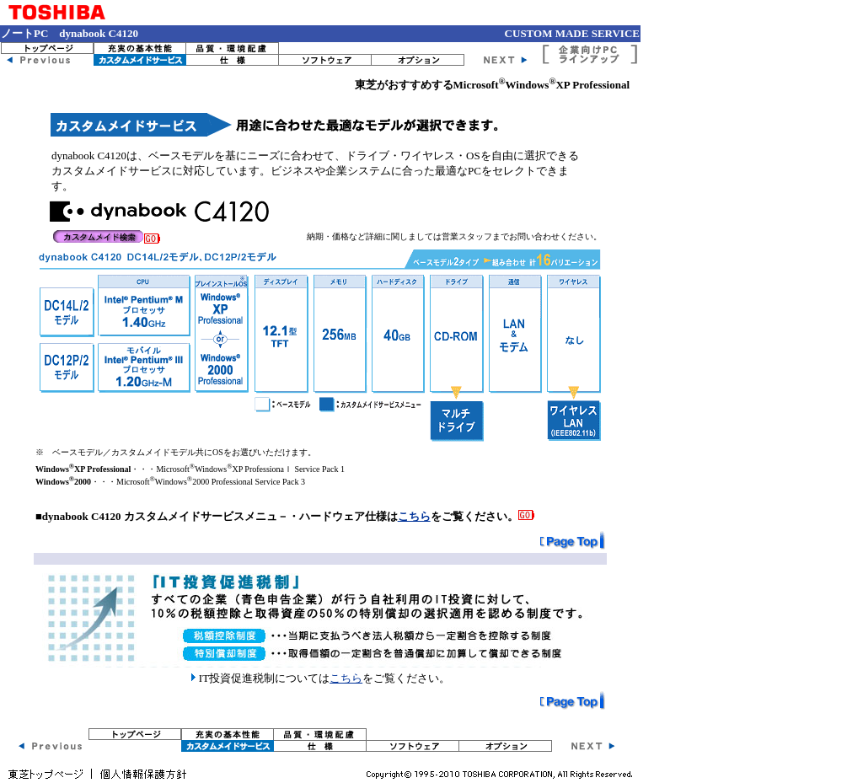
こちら (414, 516)
